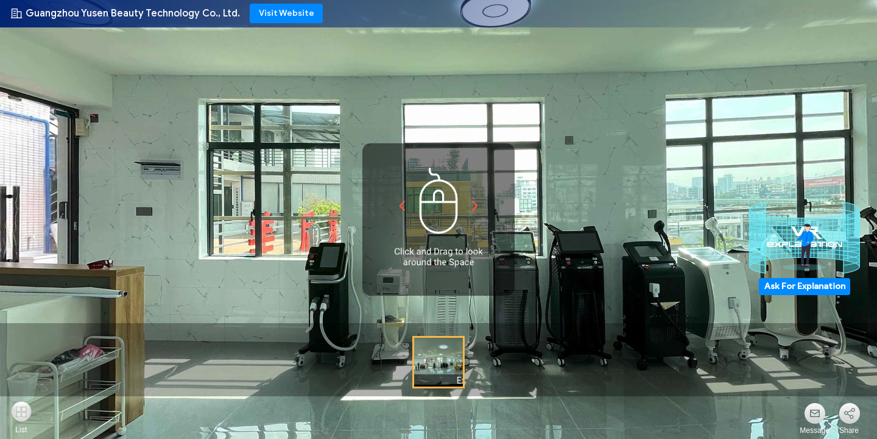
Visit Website (286, 13)
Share (849, 430)
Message (814, 430)
